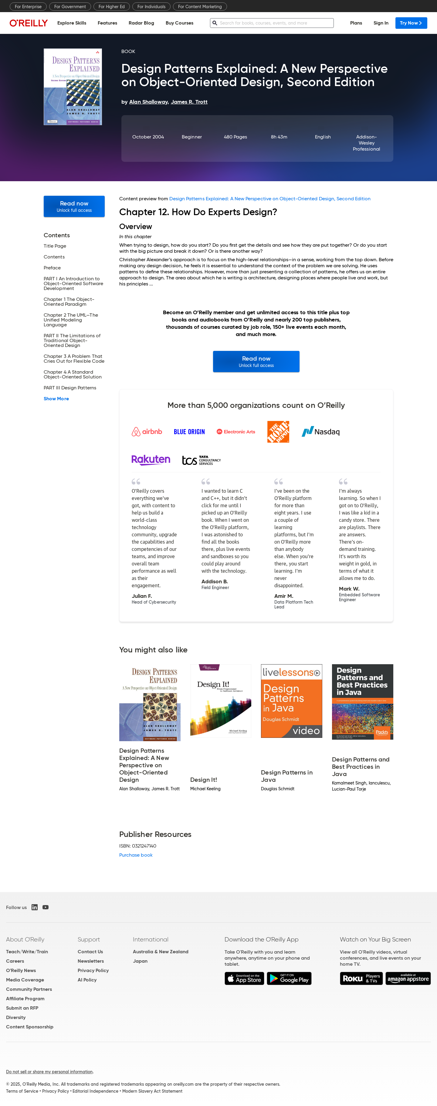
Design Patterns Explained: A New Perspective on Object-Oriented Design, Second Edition (270, 199)
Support (89, 939)
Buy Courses (179, 23)
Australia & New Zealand (160, 951)
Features (107, 23)
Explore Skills (71, 23)
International (150, 939)
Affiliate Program (25, 998)
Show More (56, 398)
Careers (15, 961)
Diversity (15, 1017)
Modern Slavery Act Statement (152, 1091)
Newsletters (91, 961)
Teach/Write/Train (27, 951)
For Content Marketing (200, 6)
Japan (140, 961)
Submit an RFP (22, 1008)
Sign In (381, 23)
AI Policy (87, 980)
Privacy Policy (93, 970)
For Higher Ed (112, 6)
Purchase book (136, 855)
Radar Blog (141, 23)
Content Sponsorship (29, 1027)
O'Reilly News (21, 970)
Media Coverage (25, 980)
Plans (356, 23)
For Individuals (151, 6)
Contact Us (90, 951)
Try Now (411, 23)
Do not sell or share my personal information (49, 1071)
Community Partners (29, 989)
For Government (70, 6)
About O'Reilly (25, 939)
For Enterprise (28, 6)
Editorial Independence (95, 1091)
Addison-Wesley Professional (366, 143)
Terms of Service (22, 1091)
